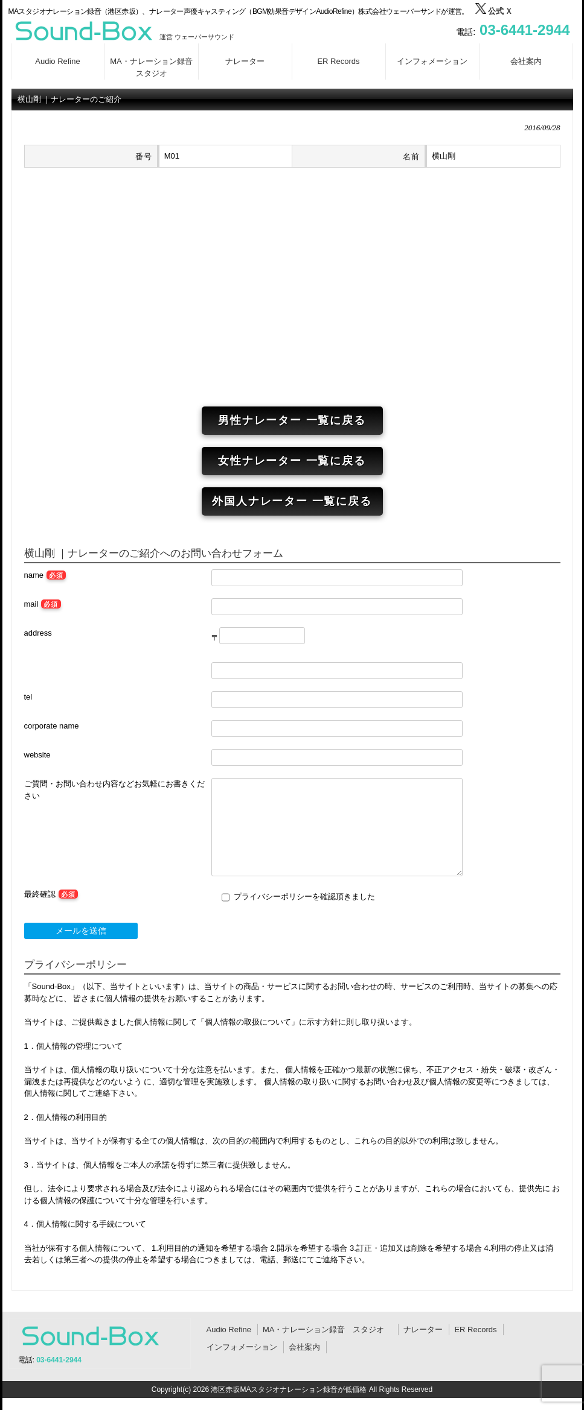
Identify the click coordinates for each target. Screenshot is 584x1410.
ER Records (475, 1329)
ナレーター (423, 1329)
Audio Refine (229, 1329)
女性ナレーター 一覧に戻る (291, 461)
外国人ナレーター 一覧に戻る (291, 501)
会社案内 (304, 1347)
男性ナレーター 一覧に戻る (291, 420)
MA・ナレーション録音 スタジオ (328, 1329)
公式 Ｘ (493, 11)
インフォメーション (242, 1347)
